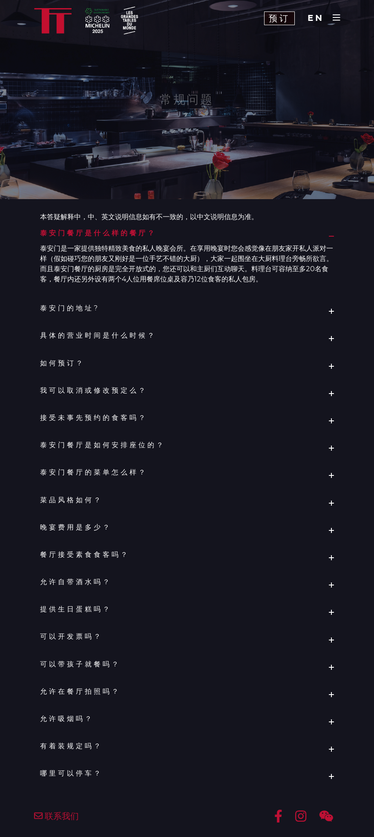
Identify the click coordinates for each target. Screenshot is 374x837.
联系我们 (56, 816)
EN (316, 18)
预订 (279, 18)
